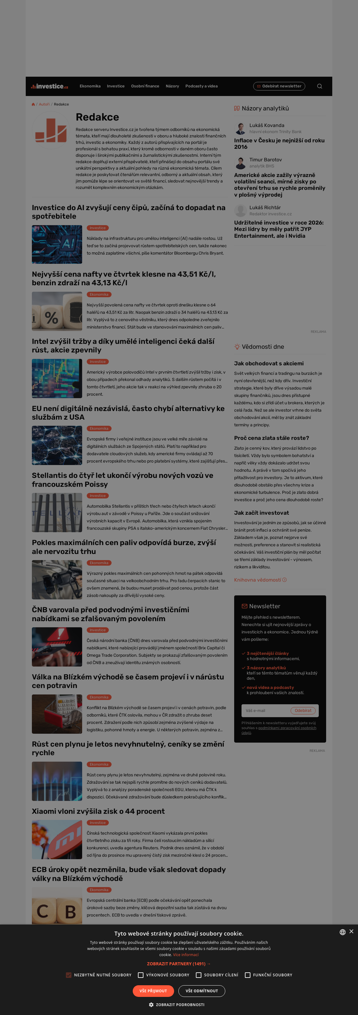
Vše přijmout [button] (153, 991)
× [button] (351, 931)
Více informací (186, 954)
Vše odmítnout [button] (202, 991)
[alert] (179, 507)
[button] (179, 963)
